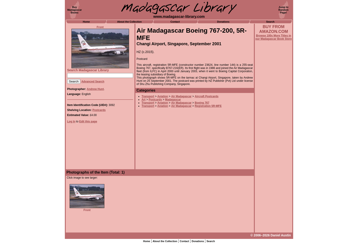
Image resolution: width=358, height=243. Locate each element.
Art (143, 99)
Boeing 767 (202, 102)
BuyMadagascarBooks (74, 10)
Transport (148, 96)
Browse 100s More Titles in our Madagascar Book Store (273, 37)
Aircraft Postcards (206, 96)
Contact (175, 21)
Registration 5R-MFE (208, 106)
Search (270, 21)
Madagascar (173, 99)
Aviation (162, 96)
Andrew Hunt (95, 89)
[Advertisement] (273, 163)
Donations (223, 21)
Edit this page (88, 121)
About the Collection (129, 21)
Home (86, 21)
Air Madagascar (181, 96)
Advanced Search (92, 81)
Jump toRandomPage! (284, 10)
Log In (71, 121)
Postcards (99, 110)
